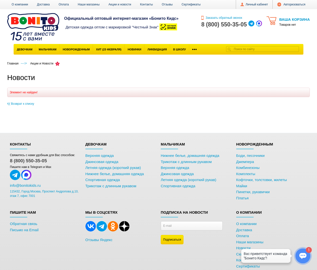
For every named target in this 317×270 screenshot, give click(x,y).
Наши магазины (89, 4)
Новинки (134, 49)
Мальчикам (47, 49)
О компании (20, 4)
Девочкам (24, 49)
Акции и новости (119, 4)
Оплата (64, 4)
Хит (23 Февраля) (108, 49)
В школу (179, 49)
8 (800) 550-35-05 (28, 160)
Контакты (146, 4)
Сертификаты (191, 4)
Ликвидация (157, 49)
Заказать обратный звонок (221, 18)
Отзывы (167, 4)
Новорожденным (76, 49)
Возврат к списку (20, 103)
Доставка (43, 4)
